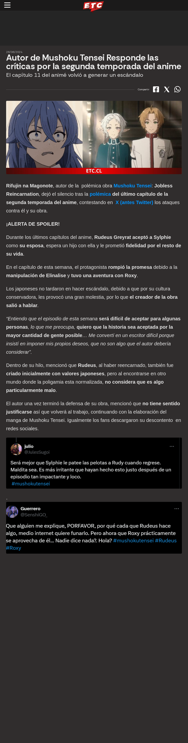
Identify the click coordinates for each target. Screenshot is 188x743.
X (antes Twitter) (134, 202)
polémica (100, 194)
